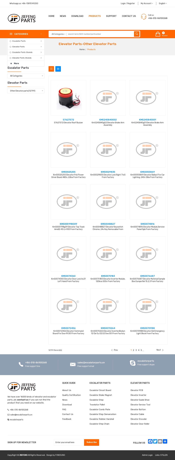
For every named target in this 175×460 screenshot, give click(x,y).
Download (77, 16)
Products (95, 16)
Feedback (66, 419)
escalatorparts (146, 361)
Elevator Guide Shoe (140, 400)
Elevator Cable (137, 414)
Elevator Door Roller (140, 424)
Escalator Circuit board (100, 390)
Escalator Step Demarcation (103, 414)
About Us (66, 390)
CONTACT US (129, 16)
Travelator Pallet (97, 404)
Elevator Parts (18, 47)
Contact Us (67, 414)
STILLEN (163, 455)
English (163, 3)
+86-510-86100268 (36, 362)
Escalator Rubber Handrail (102, 419)
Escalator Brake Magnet (101, 395)
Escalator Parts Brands (22, 52)
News (63, 16)
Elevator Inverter (138, 395)
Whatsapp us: (24, 3)
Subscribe (92, 442)
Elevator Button (138, 409)
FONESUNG (60, 455)
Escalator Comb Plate (100, 409)
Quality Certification (71, 395)
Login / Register (128, 3)
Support (111, 16)
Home (52, 16)
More (14, 63)
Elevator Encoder (139, 419)
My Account (147, 3)
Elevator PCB (137, 390)
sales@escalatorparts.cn (91, 362)
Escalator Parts (19, 41)
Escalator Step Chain (99, 424)
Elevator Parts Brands (21, 58)
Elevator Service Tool (140, 404)
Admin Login (147, 455)
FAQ (64, 409)
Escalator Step (96, 400)
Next (160, 350)
